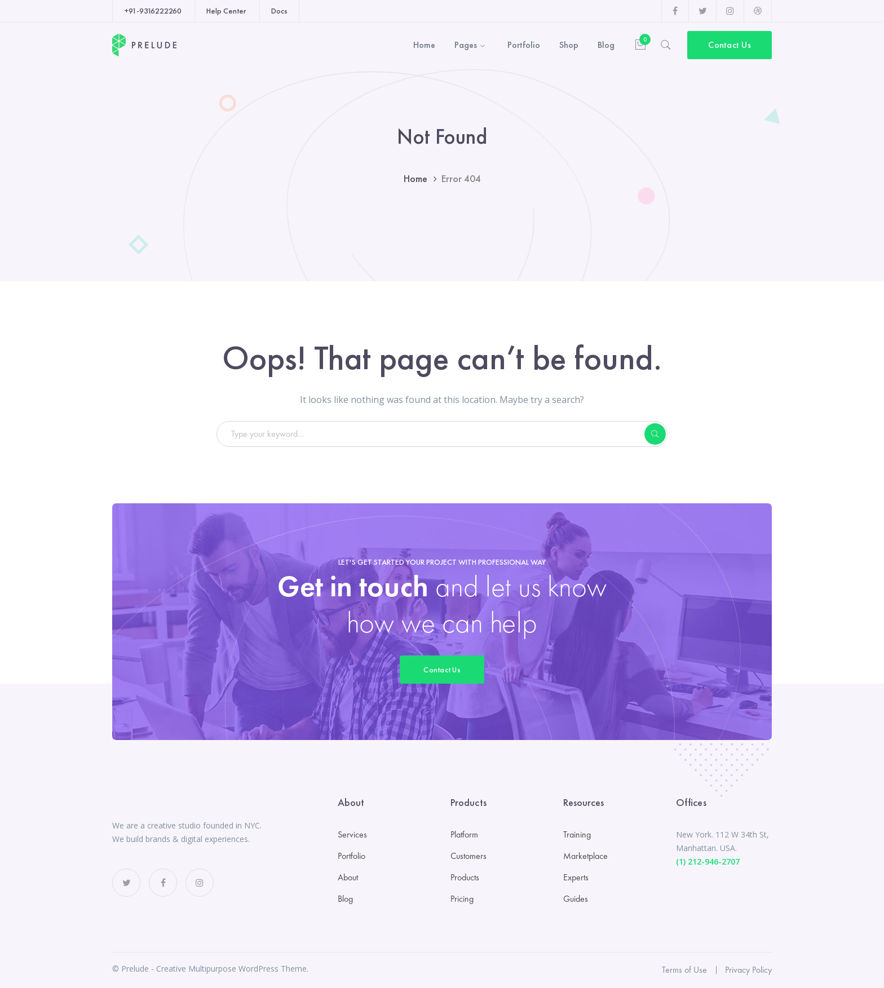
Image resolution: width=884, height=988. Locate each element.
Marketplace (585, 856)
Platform (464, 834)
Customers (468, 856)
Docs (279, 11)
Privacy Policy (748, 970)
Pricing (462, 899)
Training (577, 834)
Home (415, 178)
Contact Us (729, 45)
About (348, 877)
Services (352, 834)
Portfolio (351, 856)
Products (464, 877)
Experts (576, 877)
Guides (575, 899)
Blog (345, 899)
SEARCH (655, 434)
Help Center (226, 11)
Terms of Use (684, 970)
